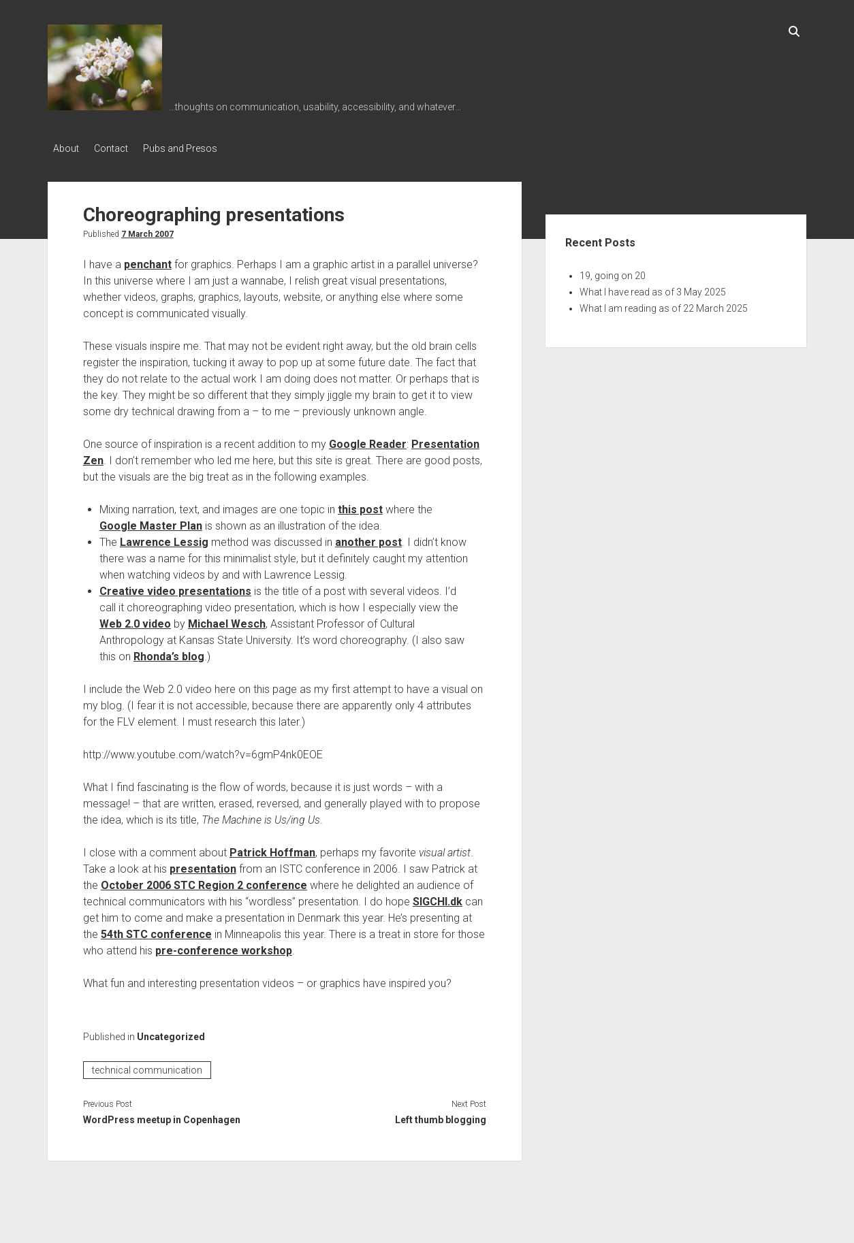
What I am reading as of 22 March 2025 (664, 305)
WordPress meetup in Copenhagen (161, 1116)
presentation (203, 865)
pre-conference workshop (223, 947)
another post (368, 538)
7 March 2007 (147, 231)
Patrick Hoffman (272, 849)
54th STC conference (156, 930)
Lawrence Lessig (164, 538)
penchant (148, 261)
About (66, 148)
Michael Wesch (227, 620)
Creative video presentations (175, 587)
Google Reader (368, 440)
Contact (116, 148)
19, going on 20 (613, 272)
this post (360, 506)
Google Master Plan (150, 522)
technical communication (147, 1066)
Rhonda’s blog (168, 653)
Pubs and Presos (191, 148)
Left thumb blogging (440, 1116)
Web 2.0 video (135, 620)
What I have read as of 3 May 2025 (653, 288)
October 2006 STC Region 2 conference (204, 881)
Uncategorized (171, 1033)
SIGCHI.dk (437, 898)
